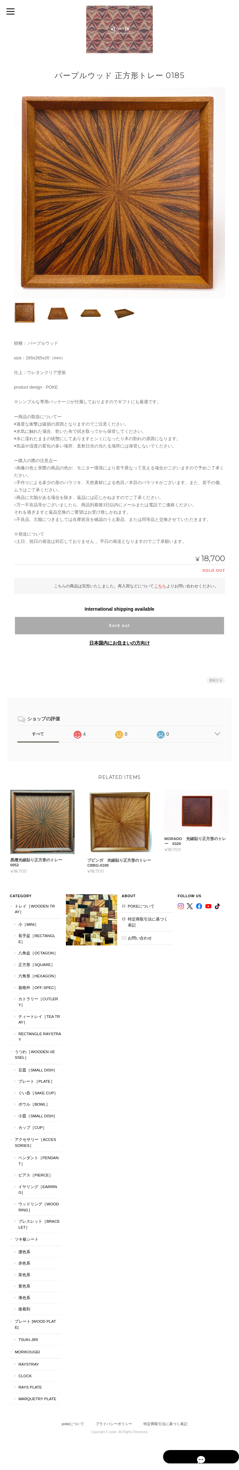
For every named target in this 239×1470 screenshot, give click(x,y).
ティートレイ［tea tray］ (39, 1019)
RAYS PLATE (29, 1387)
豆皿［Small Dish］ (37, 1069)
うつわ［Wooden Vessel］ (34, 1054)
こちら (160, 585)
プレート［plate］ (36, 1081)
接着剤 (24, 1309)
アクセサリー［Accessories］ (35, 1142)
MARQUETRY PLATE (37, 1398)
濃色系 (24, 1251)
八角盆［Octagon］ (37, 953)
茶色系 (24, 1274)
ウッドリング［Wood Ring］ (38, 1207)
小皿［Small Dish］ (37, 1116)
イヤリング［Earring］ (37, 1189)
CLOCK (24, 1375)
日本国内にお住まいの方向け (119, 642)
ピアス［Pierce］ (35, 1175)
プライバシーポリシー (114, 1424)
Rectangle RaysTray (39, 1036)
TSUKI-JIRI (28, 1339)
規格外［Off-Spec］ (38, 987)
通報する (215, 680)
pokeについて (141, 906)
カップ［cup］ (32, 1127)
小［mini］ (28, 924)
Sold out (119, 625)
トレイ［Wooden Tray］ (34, 909)
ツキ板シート (26, 1239)
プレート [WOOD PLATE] (35, 1324)
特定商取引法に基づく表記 (148, 922)
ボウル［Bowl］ (33, 1104)
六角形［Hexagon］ (37, 976)
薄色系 (24, 1297)
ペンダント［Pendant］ (38, 1161)
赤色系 (24, 1263)
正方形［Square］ (36, 964)
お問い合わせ (140, 938)
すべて (38, 733)
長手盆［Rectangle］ (36, 938)
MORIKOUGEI (27, 1351)
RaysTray (28, 1364)
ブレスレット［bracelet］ (38, 1224)
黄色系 (24, 1286)
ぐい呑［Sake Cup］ (38, 1093)
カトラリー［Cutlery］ (38, 1002)
